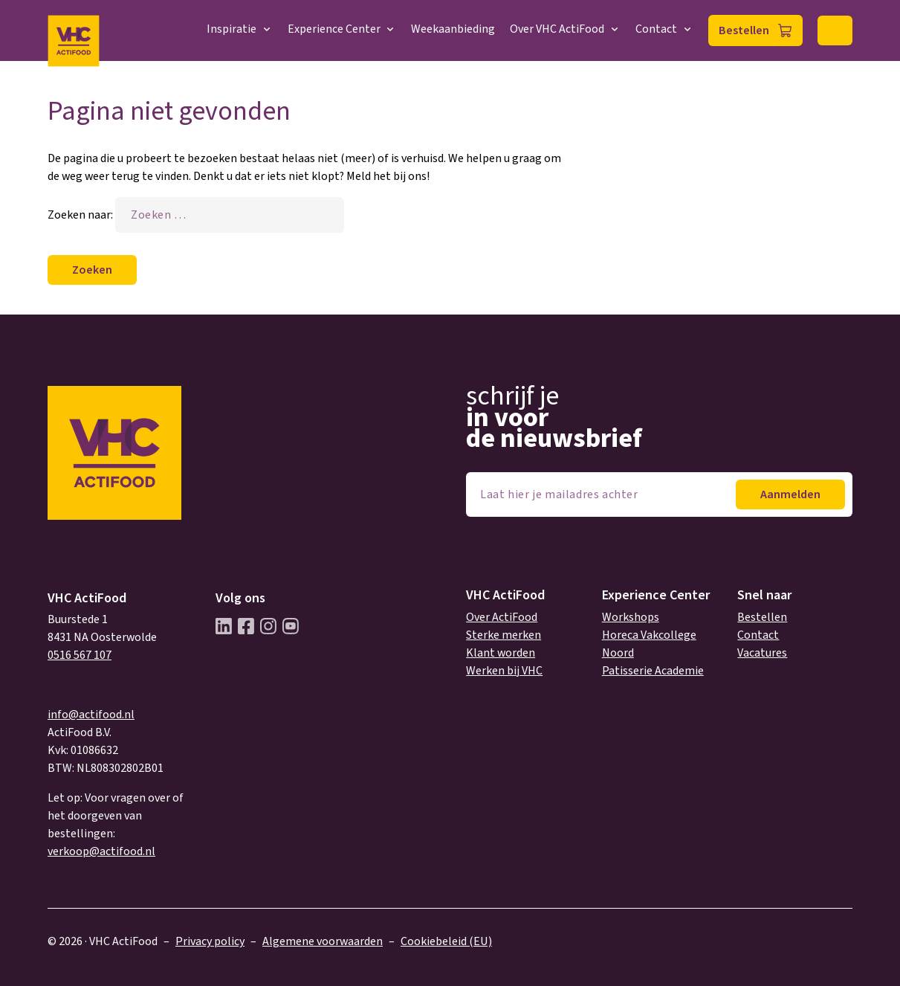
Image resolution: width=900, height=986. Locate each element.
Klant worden (500, 653)
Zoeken (835, 30)
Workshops (630, 617)
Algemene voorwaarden (322, 941)
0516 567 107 (79, 655)
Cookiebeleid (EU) (446, 941)
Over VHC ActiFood (565, 29)
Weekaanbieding (453, 29)
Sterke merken (503, 635)
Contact (664, 29)
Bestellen (744, 30)
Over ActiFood (501, 617)
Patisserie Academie (653, 671)
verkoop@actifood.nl (101, 851)
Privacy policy (210, 941)
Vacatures (762, 653)
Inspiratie (240, 29)
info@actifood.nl (91, 714)
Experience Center (342, 29)
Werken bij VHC (504, 671)
